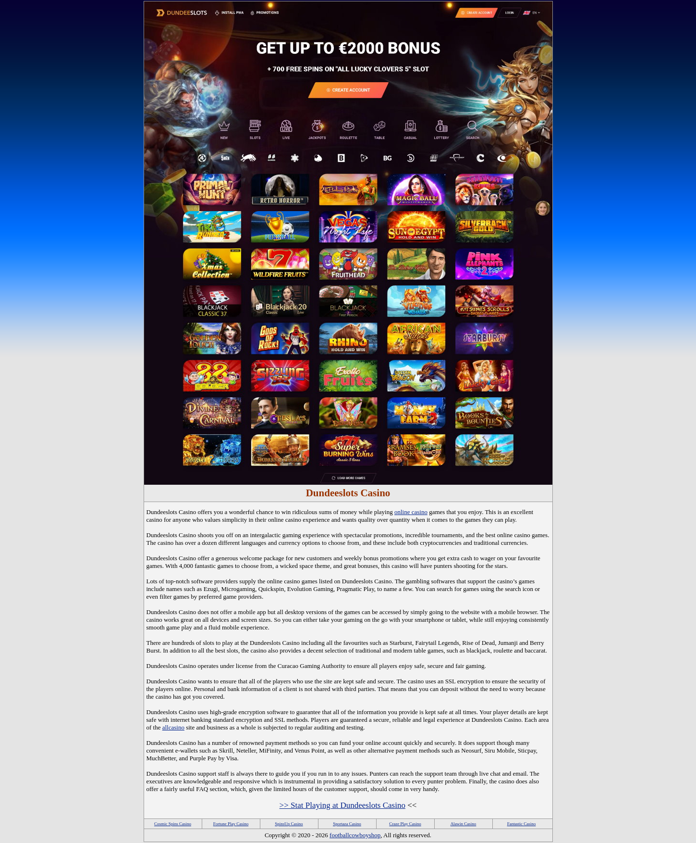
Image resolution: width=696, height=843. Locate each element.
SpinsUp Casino (289, 823)
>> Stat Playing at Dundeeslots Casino (342, 805)
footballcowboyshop (355, 835)
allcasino (173, 727)
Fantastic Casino (521, 823)
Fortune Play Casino (231, 823)
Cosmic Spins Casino (172, 823)
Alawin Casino (463, 823)
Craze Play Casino (405, 823)
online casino (410, 512)
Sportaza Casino (347, 823)
